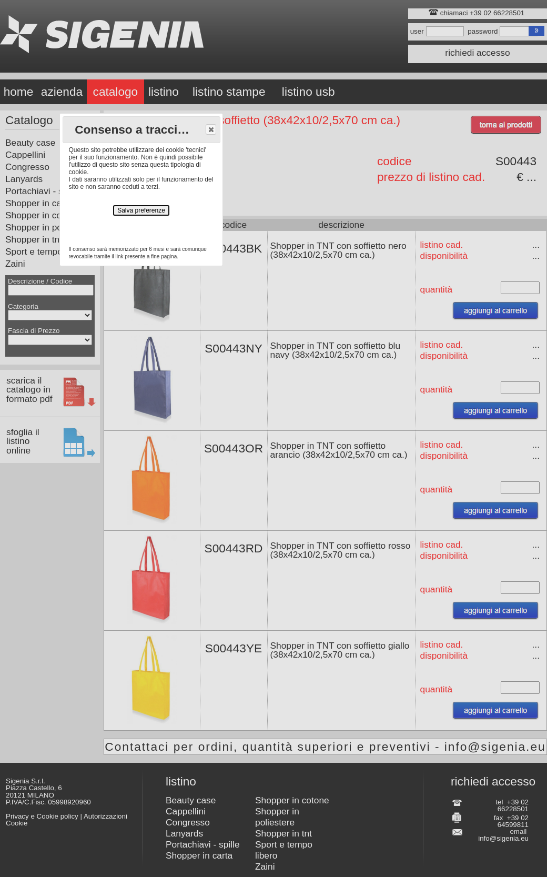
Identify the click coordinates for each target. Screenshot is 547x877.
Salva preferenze (141, 210)
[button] (211, 129)
